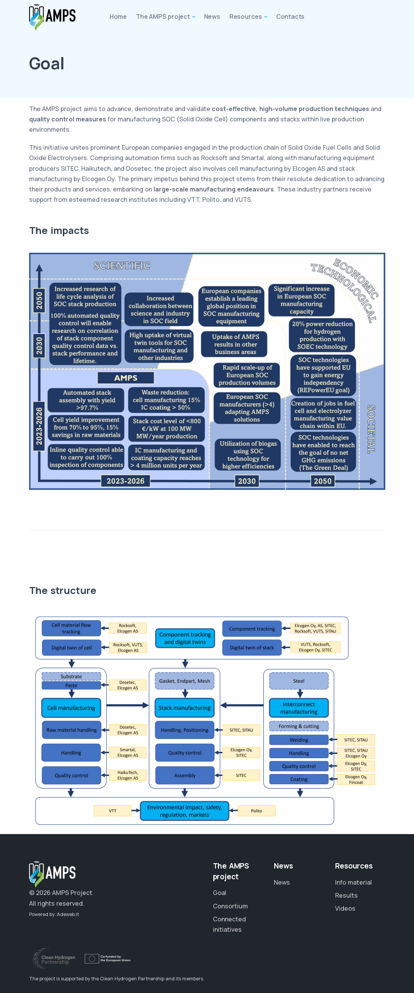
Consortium (230, 906)
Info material (353, 882)
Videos (345, 908)
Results (346, 895)
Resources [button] (245, 16)
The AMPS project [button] (163, 16)
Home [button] (118, 16)
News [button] (212, 16)
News (282, 882)
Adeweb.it (68, 914)
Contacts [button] (290, 16)
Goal (219, 892)
